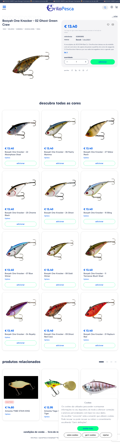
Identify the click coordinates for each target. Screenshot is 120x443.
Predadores (19, 29)
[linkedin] (76, 70)
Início (4, 29)
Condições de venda (34, 431)
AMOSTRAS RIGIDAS (29, 29)
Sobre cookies (72, 435)
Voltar (115, 16)
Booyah (78, 40)
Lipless (38, 29)
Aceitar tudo (88, 428)
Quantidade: (68, 57)
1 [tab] (101, 361)
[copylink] (87, 70)
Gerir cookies (90, 435)
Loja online (11, 29)
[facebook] (72, 70)
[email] (79, 70)
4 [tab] (115, 361)
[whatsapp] (83, 70)
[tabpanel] (21, 395)
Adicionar (103, 62)
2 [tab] (107, 361)
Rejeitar (106, 435)
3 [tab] (111, 361)
